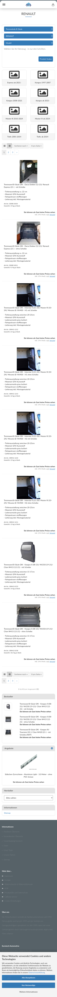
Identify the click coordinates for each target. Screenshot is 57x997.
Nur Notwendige (28, 985)
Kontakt (7, 880)
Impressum (9, 876)
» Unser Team (7, 850)
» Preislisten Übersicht (10, 832)
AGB (6, 888)
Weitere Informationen (28, 992)
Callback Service (11, 897)
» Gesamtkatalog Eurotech (12, 841)
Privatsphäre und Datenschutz (16, 892)
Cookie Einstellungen (13, 901)
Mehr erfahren (7, 933)
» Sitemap (6, 859)
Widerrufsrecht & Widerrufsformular (19, 884)
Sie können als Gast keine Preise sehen (28, 782)
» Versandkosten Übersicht (12, 836)
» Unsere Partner (8, 855)
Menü (3, 4)
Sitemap (7, 813)
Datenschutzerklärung (36, 972)
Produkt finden (46, 59)
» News (5, 845)
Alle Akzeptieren (28, 978)
